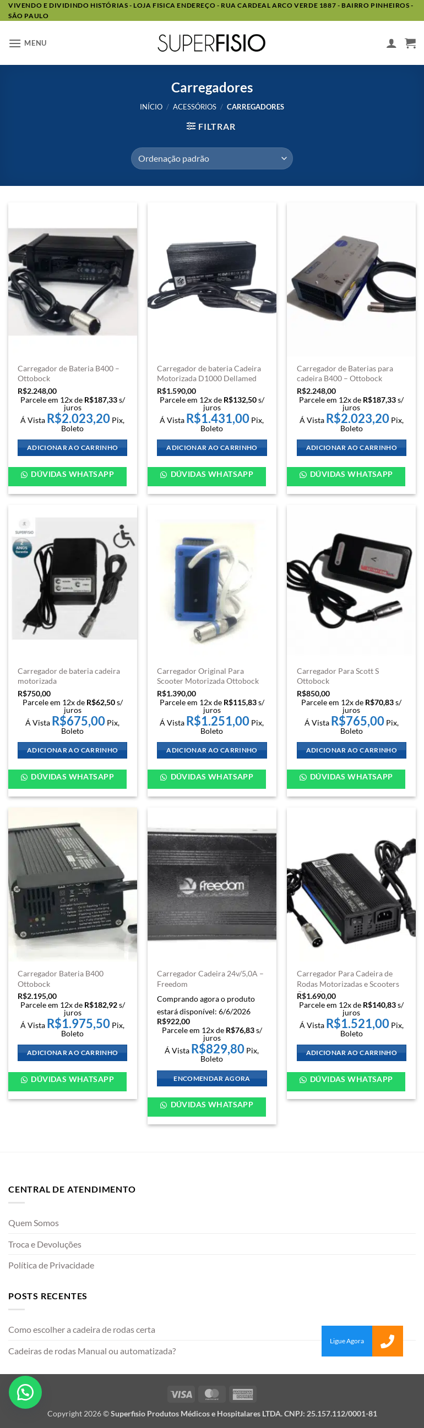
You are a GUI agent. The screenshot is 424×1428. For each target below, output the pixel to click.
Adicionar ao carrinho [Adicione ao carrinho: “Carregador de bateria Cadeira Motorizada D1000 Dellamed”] (211, 447)
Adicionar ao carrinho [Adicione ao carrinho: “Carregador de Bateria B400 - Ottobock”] (72, 447)
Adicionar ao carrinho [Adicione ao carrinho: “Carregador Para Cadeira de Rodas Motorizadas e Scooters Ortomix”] (351, 1052)
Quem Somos (33, 1222)
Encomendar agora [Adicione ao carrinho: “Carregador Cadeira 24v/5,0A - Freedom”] (212, 1078)
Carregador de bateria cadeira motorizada (69, 676)
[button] (27, 43)
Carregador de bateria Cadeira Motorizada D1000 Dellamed (209, 373)
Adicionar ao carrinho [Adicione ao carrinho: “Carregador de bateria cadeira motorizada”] (72, 750)
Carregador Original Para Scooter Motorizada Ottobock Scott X (208, 681)
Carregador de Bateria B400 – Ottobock (68, 373)
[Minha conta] (391, 43)
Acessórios (194, 106)
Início (151, 106)
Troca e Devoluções (44, 1244)
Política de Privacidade (51, 1265)
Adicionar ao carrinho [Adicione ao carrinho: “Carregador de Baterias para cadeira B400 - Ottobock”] (351, 447)
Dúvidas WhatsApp (71, 474)
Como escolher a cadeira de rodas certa (81, 1329)
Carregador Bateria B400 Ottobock (61, 978)
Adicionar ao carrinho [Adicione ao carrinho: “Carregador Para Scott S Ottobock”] (351, 750)
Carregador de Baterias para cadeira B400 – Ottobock (345, 373)
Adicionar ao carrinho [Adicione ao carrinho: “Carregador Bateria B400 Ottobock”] (72, 1052)
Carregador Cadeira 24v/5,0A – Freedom (210, 978)
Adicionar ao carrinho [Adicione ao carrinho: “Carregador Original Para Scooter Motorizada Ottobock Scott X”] (211, 750)
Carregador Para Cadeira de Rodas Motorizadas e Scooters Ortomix (348, 983)
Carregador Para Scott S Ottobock (338, 676)
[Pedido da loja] (211, 158)
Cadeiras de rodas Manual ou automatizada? (92, 1350)
